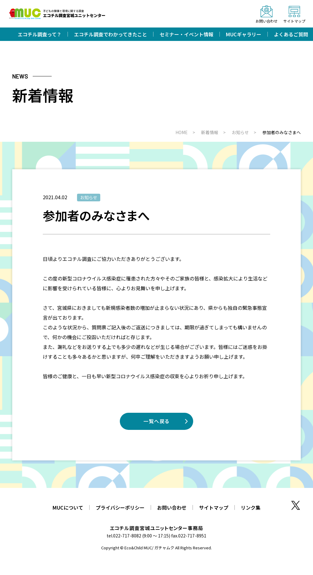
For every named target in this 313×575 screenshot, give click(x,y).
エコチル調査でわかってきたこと (110, 34)
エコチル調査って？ (39, 34)
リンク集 (250, 507)
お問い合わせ (171, 507)
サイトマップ (213, 507)
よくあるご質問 (291, 34)
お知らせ (88, 197)
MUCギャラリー (243, 34)
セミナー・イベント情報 (186, 34)
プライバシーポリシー (120, 507)
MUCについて (68, 507)
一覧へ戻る (156, 421)
